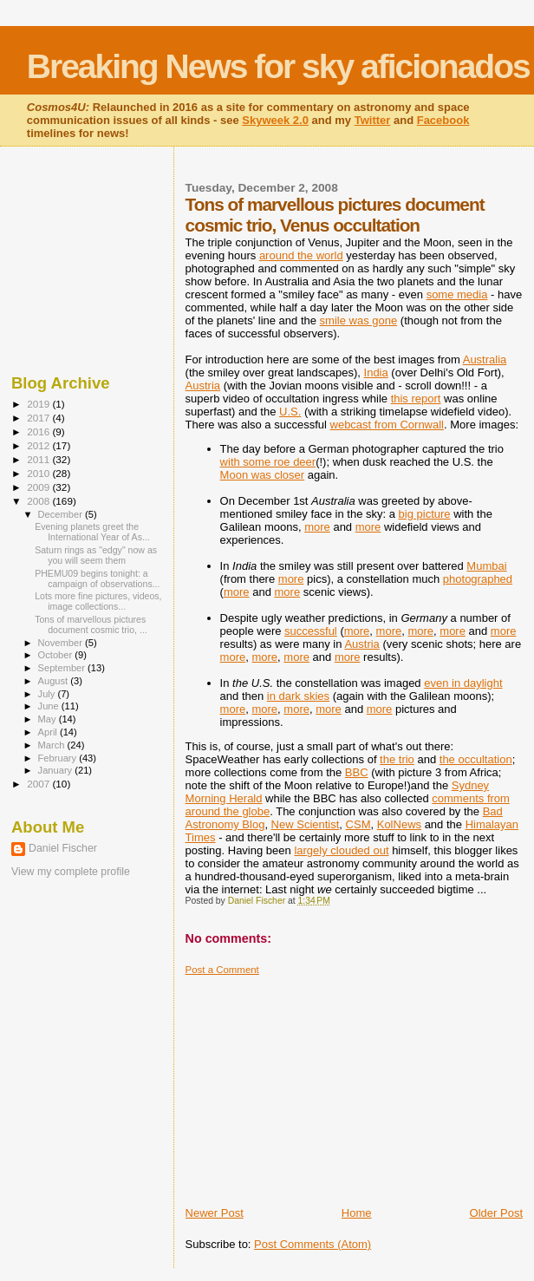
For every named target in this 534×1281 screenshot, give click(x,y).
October (56, 655)
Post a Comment (222, 969)
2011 (39, 459)
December (61, 514)
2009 (39, 487)
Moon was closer (262, 474)
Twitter (373, 120)
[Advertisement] (316, 1084)
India (376, 372)
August (54, 681)
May (48, 719)
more (317, 526)
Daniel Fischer (63, 848)
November (61, 642)
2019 (39, 403)
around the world (301, 255)
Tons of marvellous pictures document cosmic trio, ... (91, 624)
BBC (356, 772)
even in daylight (463, 683)
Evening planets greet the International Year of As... (92, 531)
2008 (39, 501)
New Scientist (305, 824)
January (56, 770)
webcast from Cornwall (387, 424)
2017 (39, 417)
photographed (477, 578)
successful (310, 630)
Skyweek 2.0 (275, 120)
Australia (485, 359)
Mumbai (486, 565)
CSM (358, 824)
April (49, 732)
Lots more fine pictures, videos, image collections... (98, 601)
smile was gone (359, 320)
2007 (39, 783)
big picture (425, 513)
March (53, 745)
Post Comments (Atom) (312, 1244)
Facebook (443, 120)
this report (416, 398)
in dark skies (298, 696)
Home (357, 1212)
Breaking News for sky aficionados (278, 66)
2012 (39, 445)
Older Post (496, 1212)
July (48, 694)
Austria (203, 385)
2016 (39, 431)
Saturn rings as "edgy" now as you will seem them (96, 555)
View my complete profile (70, 872)
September (63, 668)
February (59, 758)
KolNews (399, 824)
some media (457, 294)
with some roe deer (268, 461)
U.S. (290, 411)
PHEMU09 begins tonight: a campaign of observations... (97, 578)
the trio (397, 759)
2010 (39, 473)
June (50, 706)
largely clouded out (341, 850)
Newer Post (215, 1212)
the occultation (476, 759)
